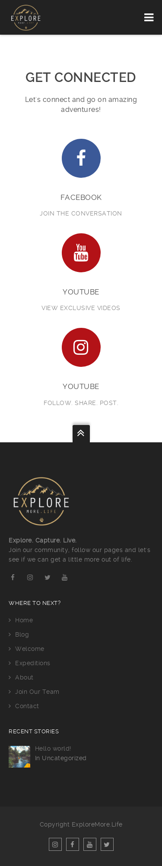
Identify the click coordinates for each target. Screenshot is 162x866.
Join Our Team (37, 691)
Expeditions (33, 663)
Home (24, 620)
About (24, 677)
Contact (27, 706)
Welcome (29, 648)
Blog (22, 634)
